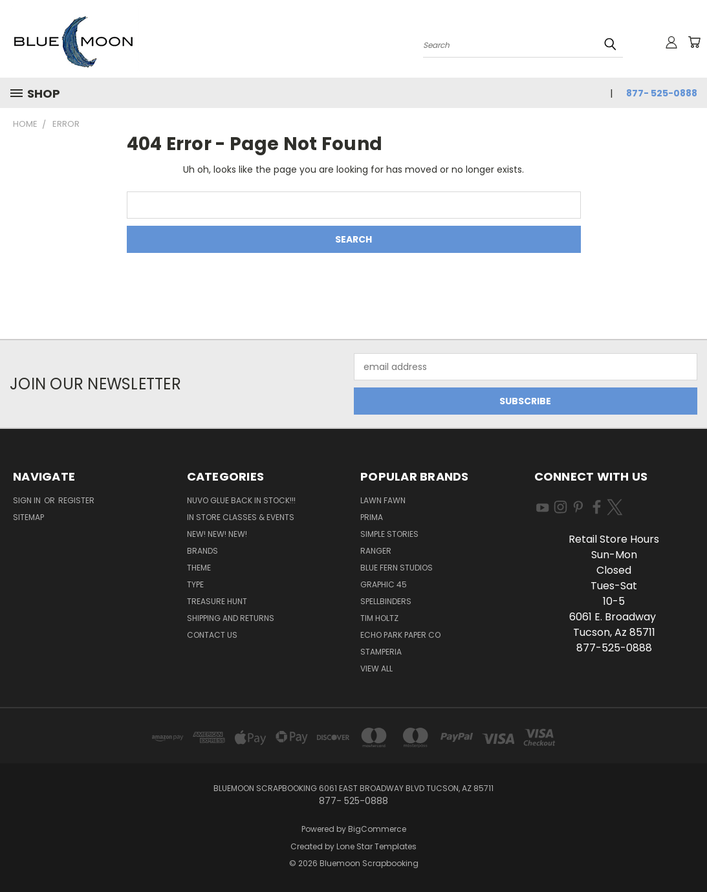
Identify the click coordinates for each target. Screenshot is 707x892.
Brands (202, 550)
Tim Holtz (379, 618)
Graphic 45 (383, 584)
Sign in (28, 500)
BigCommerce (377, 828)
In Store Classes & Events (240, 517)
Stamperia (381, 651)
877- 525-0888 (661, 93)
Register (76, 500)
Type (195, 584)
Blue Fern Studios (396, 567)
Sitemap (28, 517)
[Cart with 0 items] (694, 42)
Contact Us (212, 634)
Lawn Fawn (383, 500)
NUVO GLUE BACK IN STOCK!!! (241, 500)
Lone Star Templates (376, 846)
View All (376, 668)
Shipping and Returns (230, 618)
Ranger (375, 550)
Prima (371, 517)
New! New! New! (217, 533)
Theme (199, 567)
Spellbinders (385, 601)
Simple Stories (389, 533)
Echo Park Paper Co (400, 634)
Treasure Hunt (217, 601)
